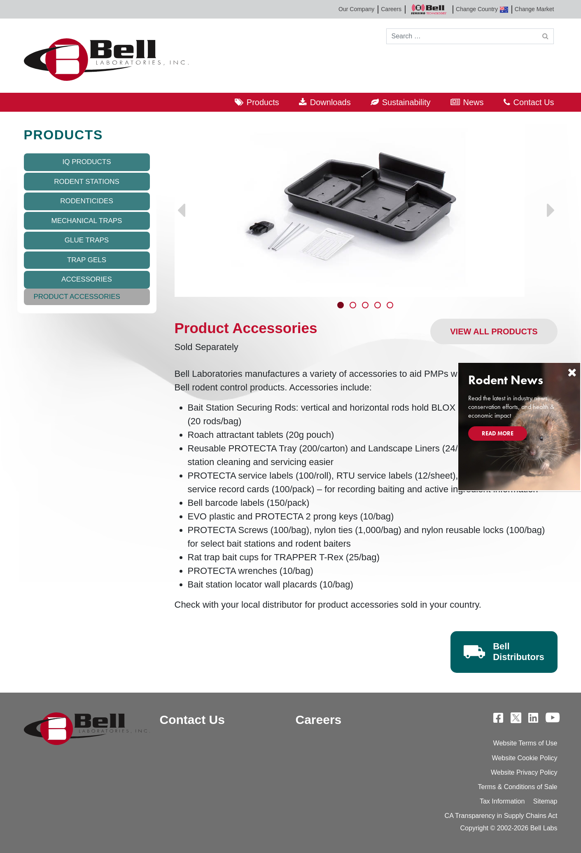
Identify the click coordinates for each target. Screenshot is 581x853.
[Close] (572, 372)
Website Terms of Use (525, 743)
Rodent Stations (86, 182)
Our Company (356, 9)
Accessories (86, 279)
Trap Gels (86, 260)
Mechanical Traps (86, 221)
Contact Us (533, 102)
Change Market (534, 9)
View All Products (493, 331)
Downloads (330, 102)
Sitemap (545, 801)
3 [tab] (366, 306)
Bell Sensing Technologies (428, 9)
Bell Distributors (518, 651)
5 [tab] (391, 306)
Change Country (482, 9)
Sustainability (406, 102)
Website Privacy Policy (524, 772)
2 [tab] (354, 306)
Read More (497, 433)
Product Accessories (77, 297)
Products (263, 102)
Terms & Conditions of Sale (518, 786)
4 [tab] (378, 306)
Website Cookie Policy (525, 757)
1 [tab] (341, 306)
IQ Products (86, 162)
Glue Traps (87, 240)
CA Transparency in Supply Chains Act (501, 815)
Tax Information (502, 801)
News (473, 102)
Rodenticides (86, 201)
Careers (391, 9)
